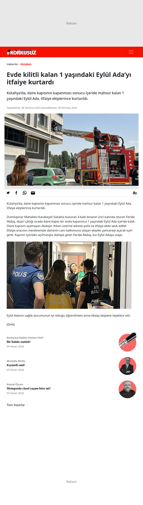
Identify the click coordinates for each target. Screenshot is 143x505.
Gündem (25, 64)
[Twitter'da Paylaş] (8, 193)
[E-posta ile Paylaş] (33, 193)
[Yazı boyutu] (135, 193)
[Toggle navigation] (131, 52)
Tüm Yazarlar (16, 405)
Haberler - (13, 64)
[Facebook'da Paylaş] (16, 193)
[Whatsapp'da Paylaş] (24, 193)
